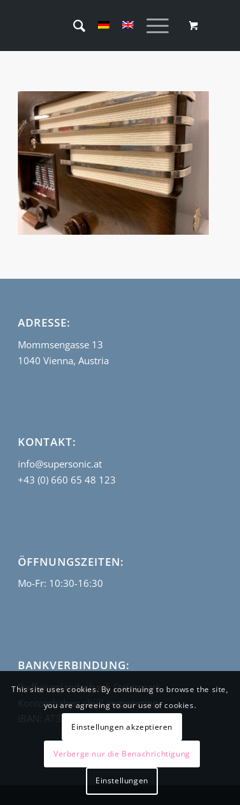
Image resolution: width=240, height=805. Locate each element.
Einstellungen (121, 780)
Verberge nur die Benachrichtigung (121, 753)
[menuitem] (72, 25)
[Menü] (151, 25)
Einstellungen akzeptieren (122, 726)
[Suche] (72, 25)
